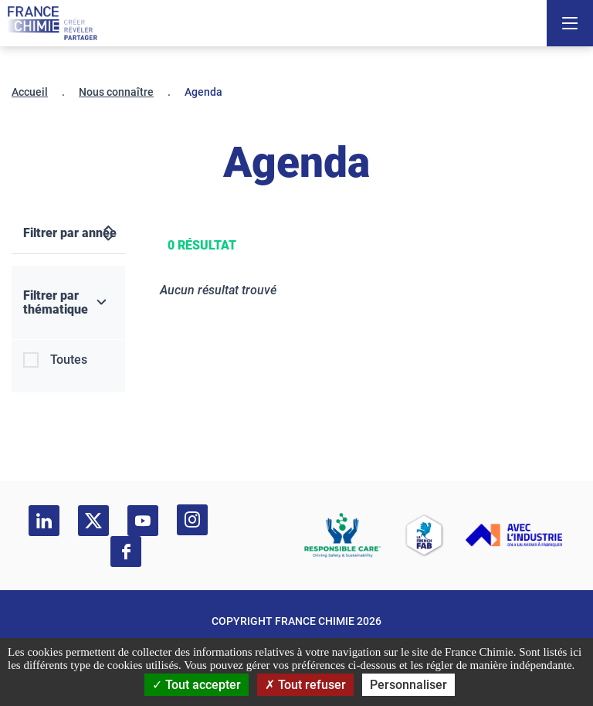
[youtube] (143, 520)
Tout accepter (196, 684)
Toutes (68, 359)
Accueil (30, 92)
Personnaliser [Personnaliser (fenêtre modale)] (408, 684)
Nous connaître (116, 92)
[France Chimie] (52, 23)
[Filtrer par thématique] (68, 303)
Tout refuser (305, 684)
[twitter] (93, 520)
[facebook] (126, 551)
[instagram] (192, 520)
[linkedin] (44, 520)
